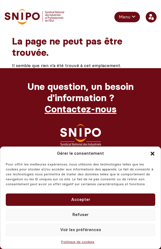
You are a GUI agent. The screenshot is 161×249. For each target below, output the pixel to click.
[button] (152, 153)
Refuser (80, 214)
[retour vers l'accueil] (34, 17)
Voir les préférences (80, 229)
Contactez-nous (81, 109)
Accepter (80, 199)
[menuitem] (127, 17)
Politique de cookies (77, 242)
